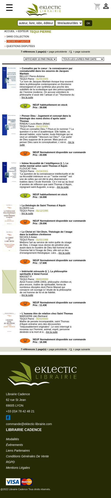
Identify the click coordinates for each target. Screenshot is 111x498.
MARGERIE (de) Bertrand (33, 316)
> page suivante (81, 51)
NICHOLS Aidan (28, 237)
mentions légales (18, 467)
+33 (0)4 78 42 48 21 (20, 411)
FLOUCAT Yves (28, 168)
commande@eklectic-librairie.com (29, 424)
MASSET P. (26, 276)
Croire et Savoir (17, 41)
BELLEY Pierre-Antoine (32, 76)
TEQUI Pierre (40, 31)
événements (14, 445)
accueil (9, 31)
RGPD (10, 462)
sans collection (17, 36)
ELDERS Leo (27, 208)
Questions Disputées (20, 46)
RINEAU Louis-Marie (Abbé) (35, 123)
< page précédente (57, 51)
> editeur (22, 31)
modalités (12, 439)
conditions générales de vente (27, 456)
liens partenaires (18, 450)
